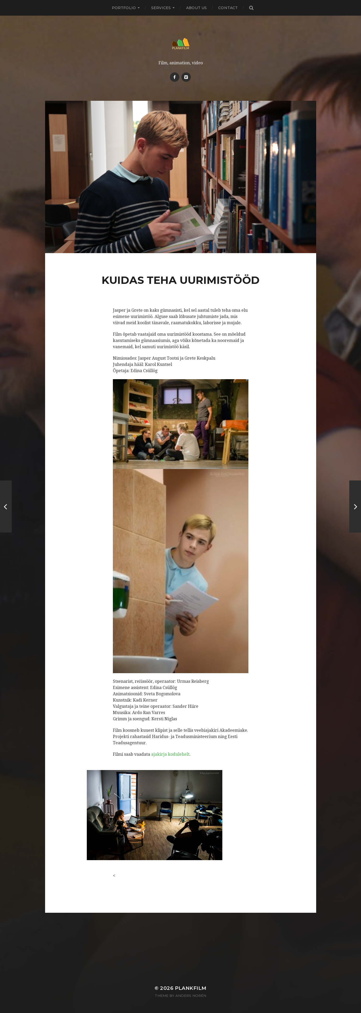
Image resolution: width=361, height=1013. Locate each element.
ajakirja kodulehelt (170, 754)
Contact (228, 7)
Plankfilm (190, 988)
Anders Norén (190, 995)
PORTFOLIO (124, 7)
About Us (196, 7)
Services (161, 7)
